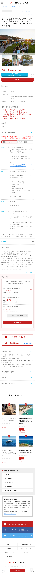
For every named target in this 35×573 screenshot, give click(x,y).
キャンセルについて (26, 548)
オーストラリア (13, 6)
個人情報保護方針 (26, 544)
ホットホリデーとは (9, 552)
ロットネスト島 (29, 14)
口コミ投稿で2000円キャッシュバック (14, 74)
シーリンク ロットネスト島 (18, 101)
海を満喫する (29, 11)
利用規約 (9, 548)
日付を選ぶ (17, 322)
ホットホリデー (4, 6)
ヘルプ (8, 544)
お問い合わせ (19, 337)
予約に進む (17, 79)
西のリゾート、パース (11, 490)
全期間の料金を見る (17, 315)
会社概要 (26, 552)
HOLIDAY (18, 2)
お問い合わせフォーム (10, 514)
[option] (17, 42)
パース (20, 6)
